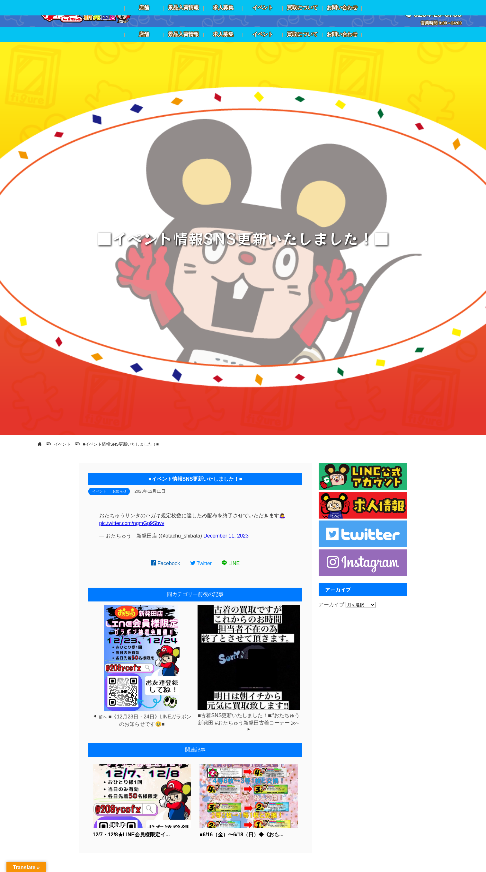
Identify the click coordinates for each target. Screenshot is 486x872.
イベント (99, 491)
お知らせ (119, 491)
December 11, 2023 (226, 535)
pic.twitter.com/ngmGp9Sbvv (131, 523)
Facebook (165, 563)
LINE (231, 563)
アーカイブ (331, 604)
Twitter (201, 563)
